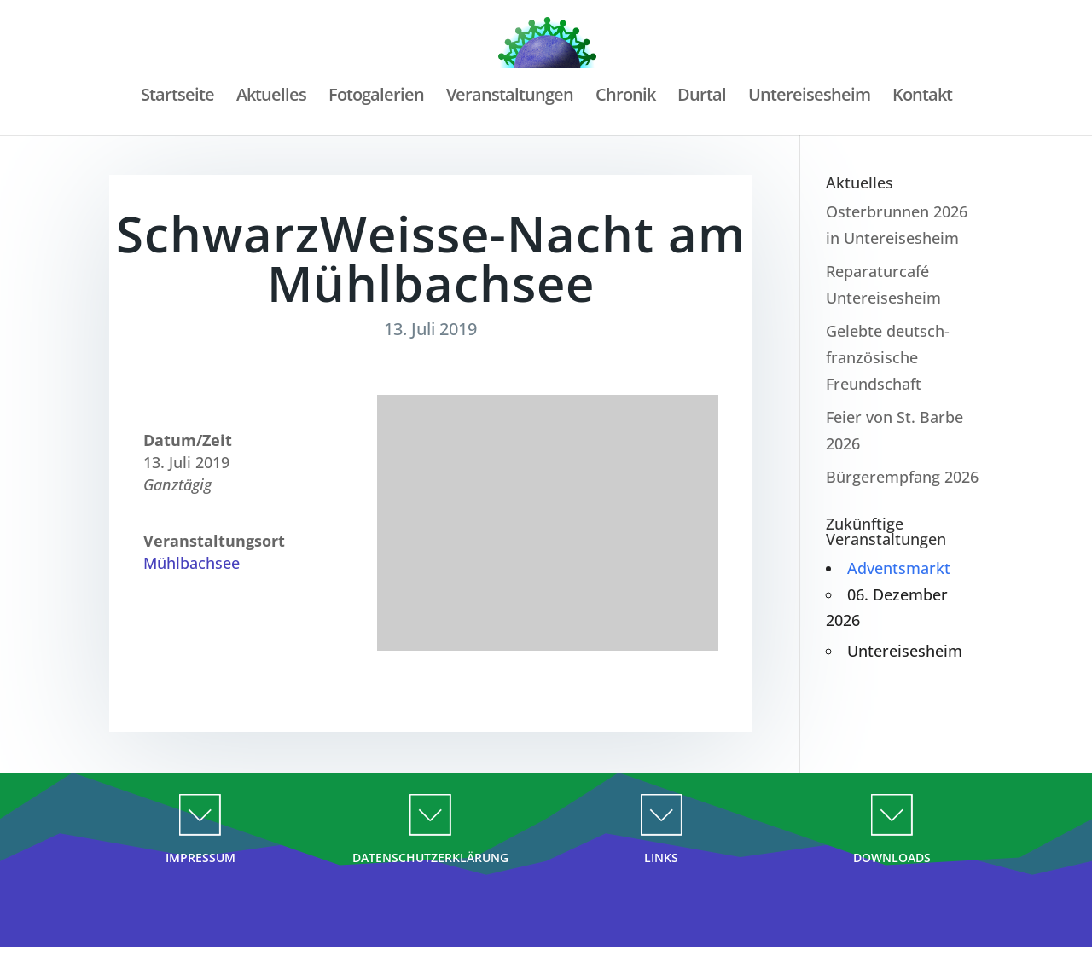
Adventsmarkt (898, 568)
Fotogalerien (374, 97)
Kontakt (925, 97)
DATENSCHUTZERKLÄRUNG (430, 857)
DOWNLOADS (892, 857)
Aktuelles (269, 97)
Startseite (174, 97)
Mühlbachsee (191, 563)
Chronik (625, 97)
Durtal (702, 97)
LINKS (661, 857)
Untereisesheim (811, 97)
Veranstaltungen (508, 97)
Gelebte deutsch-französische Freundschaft (888, 357)
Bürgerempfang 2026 (902, 476)
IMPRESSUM (200, 857)
